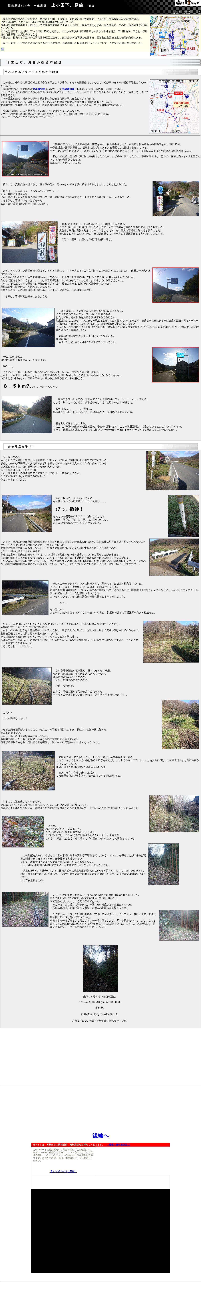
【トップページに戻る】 (63, 1171)
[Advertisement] (100, 1061)
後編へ (100, 1136)
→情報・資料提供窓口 (118, 1144)
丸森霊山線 (68, 89)
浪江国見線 (38, 89)
